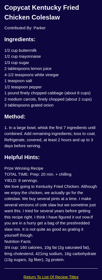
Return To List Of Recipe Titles (50, 277)
